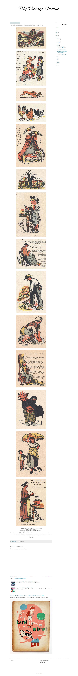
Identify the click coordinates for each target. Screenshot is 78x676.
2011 (57, 65)
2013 (57, 35)
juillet (58, 45)
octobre (58, 41)
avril (57, 59)
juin (57, 56)
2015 (57, 32)
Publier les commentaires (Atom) (20, 578)
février (58, 62)
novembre (58, 39)
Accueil (31, 576)
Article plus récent (13, 576)
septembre (59, 42)
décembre (58, 38)
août (58, 44)
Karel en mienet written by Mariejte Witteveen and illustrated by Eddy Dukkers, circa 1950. (27, 595)
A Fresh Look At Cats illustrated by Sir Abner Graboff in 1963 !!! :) (27, 581)
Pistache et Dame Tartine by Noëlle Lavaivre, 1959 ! (24, 587)
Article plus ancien (49, 576)
